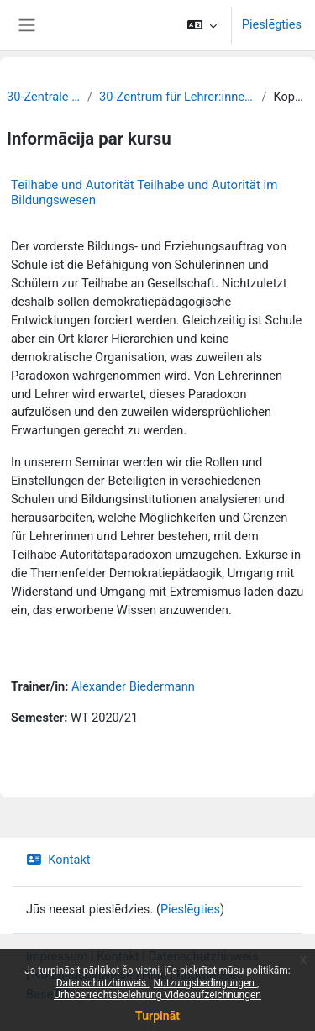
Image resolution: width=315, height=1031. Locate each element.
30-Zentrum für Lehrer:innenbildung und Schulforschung (177, 96)
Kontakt (58, 859)
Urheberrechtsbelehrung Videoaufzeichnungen (157, 995)
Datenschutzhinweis (103, 983)
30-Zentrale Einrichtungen (44, 96)
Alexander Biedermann (133, 686)
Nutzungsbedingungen (205, 983)
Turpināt (157, 1016)
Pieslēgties (272, 24)
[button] (202, 25)
